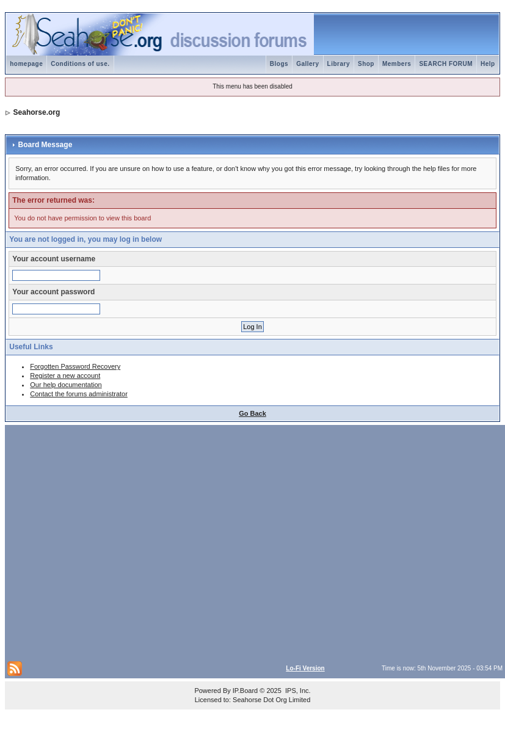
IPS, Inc (297, 690)
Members (396, 63)
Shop (366, 63)
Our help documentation (65, 384)
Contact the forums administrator (79, 393)
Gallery (307, 63)
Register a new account (65, 375)
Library (338, 63)
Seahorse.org (36, 112)
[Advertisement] (114, 541)
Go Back (252, 413)
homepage (26, 63)
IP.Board (245, 690)
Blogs (279, 63)
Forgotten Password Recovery (75, 366)
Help (488, 63)
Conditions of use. (80, 63)
